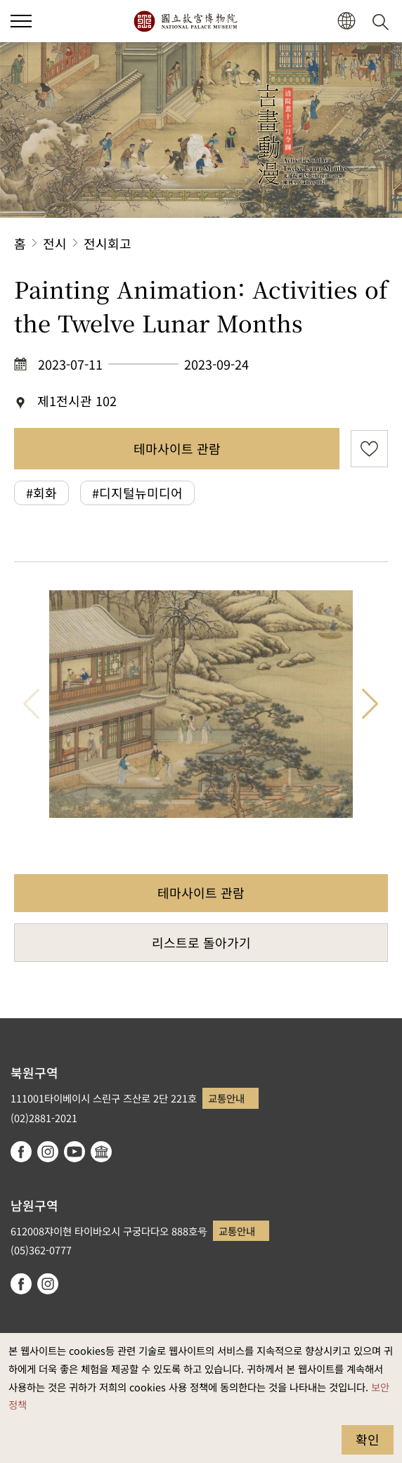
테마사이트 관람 (177, 448)
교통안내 (226, 1098)
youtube (74, 1151)
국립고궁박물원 (185, 21)
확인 (368, 1439)
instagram (47, 1151)
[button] (346, 21)
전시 (55, 243)
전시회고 (107, 243)
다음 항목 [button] (370, 704)
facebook (21, 1151)
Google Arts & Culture (101, 1151)
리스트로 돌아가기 (201, 942)
